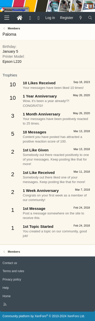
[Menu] (6, 18)
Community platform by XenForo (44, 316)
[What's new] (80, 18)
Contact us (10, 263)
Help (6, 288)
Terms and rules (13, 271)
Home (7, 296)
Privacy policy (12, 279)
